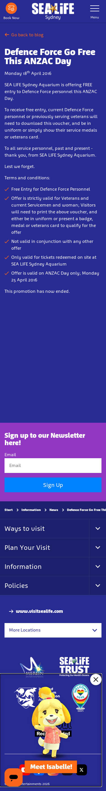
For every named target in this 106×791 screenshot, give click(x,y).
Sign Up (53, 484)
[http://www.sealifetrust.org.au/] (74, 667)
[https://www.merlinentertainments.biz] (33, 667)
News (53, 510)
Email (10, 454)
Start (9, 510)
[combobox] (53, 630)
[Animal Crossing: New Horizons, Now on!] (51, 730)
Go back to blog (24, 34)
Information (31, 510)
